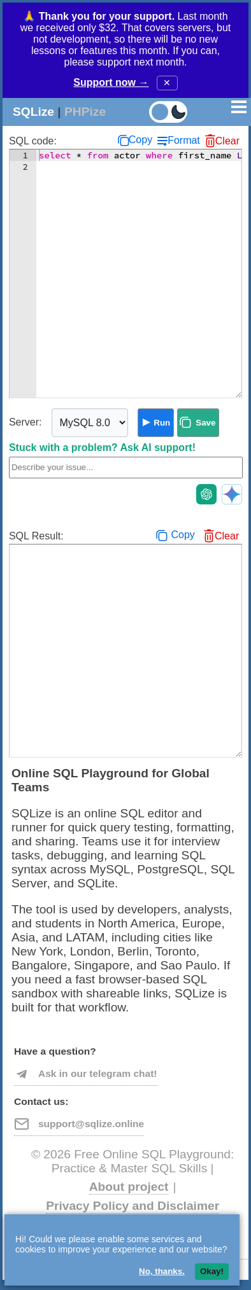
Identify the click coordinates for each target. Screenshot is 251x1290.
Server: (25, 422)
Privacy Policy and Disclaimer (132, 1205)
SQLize (33, 111)
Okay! (212, 1271)
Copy (140, 139)
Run (162, 422)
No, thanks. (162, 1271)
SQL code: (33, 140)
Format (184, 140)
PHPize (85, 111)
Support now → (110, 82)
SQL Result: (36, 536)
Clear (227, 140)
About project (129, 1186)
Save (205, 422)
